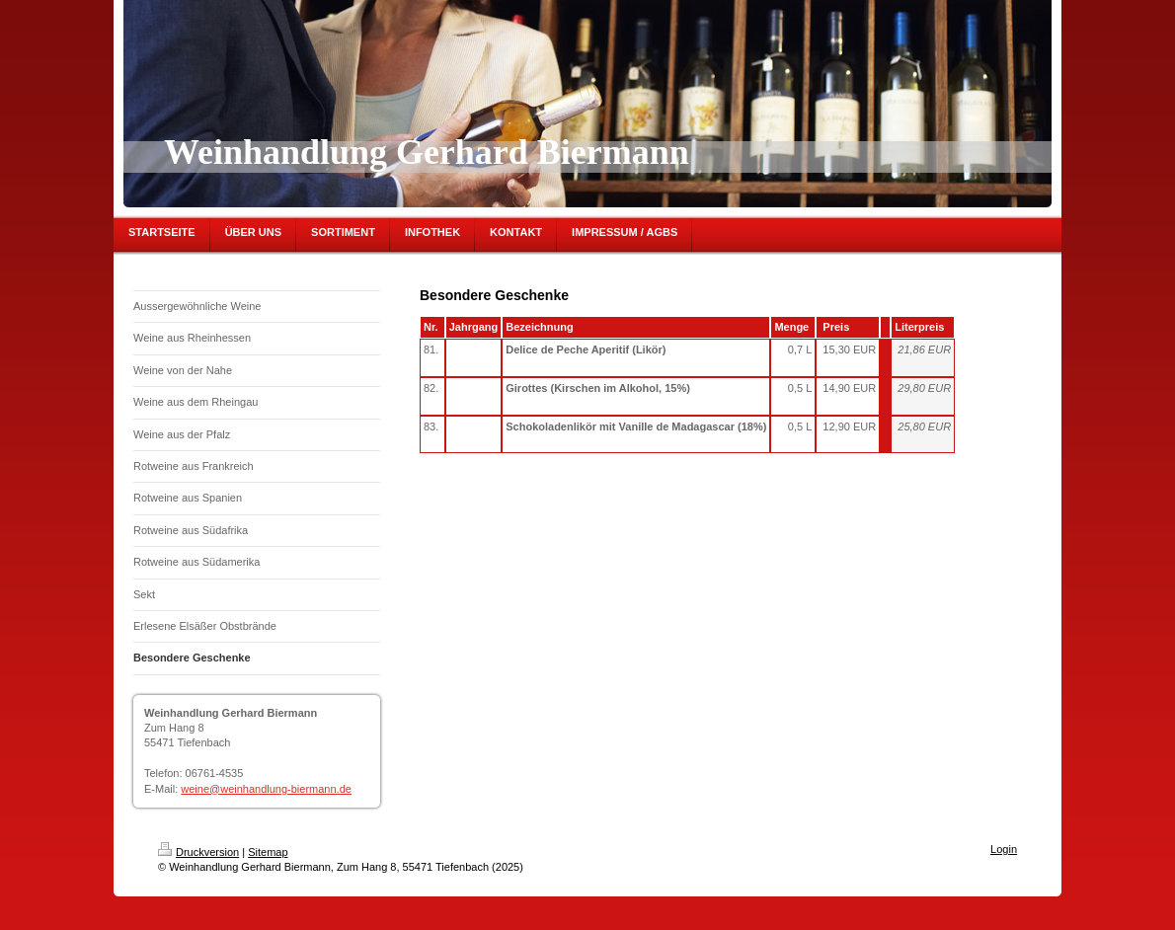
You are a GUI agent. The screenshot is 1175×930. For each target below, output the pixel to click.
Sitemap (267, 852)
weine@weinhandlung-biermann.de (266, 789)
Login (1003, 849)
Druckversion (198, 852)
